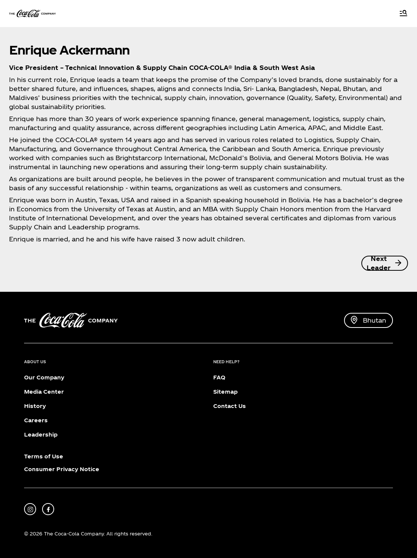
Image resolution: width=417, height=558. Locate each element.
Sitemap (225, 391)
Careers (36, 420)
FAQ (219, 377)
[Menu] (403, 14)
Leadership (41, 434)
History (35, 406)
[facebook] (48, 509)
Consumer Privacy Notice (61, 469)
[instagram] (30, 509)
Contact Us (229, 406)
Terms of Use (43, 456)
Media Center (44, 391)
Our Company (44, 377)
